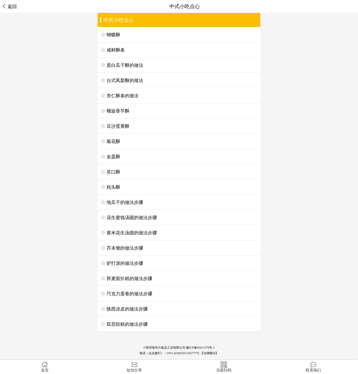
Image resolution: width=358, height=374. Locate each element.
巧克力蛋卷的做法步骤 (129, 293)
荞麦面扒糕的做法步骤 (129, 278)
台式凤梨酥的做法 (125, 80)
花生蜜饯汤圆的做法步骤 (132, 217)
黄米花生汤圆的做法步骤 (132, 232)
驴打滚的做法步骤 (125, 263)
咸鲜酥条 (116, 50)
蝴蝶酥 (113, 34)
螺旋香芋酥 (118, 110)
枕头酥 (113, 187)
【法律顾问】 (209, 353)
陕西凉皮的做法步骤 (127, 309)
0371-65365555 (176, 353)
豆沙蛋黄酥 (118, 126)
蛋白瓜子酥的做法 (125, 65)
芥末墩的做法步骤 (125, 248)
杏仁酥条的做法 (123, 95)
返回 (10, 6)
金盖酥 (113, 156)
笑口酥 (113, 171)
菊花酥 (113, 141)
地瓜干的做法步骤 (125, 202)
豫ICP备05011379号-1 (200, 347)
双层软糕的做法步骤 (127, 324)
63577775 (193, 353)
